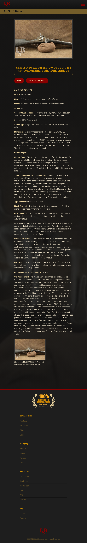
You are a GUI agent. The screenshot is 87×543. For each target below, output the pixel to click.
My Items (24, 426)
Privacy (23, 518)
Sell (21, 490)
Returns (23, 500)
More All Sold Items (37, 81)
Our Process (25, 481)
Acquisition (24, 486)
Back (19, 81)
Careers (23, 453)
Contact (23, 463)
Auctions (23, 421)
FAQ (21, 495)
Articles (23, 458)
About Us (23, 449)
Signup (22, 430)
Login (22, 435)
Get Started (24, 476)
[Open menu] (83, 4)
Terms (22, 514)
